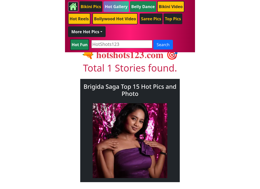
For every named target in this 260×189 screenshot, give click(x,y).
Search (163, 44)
